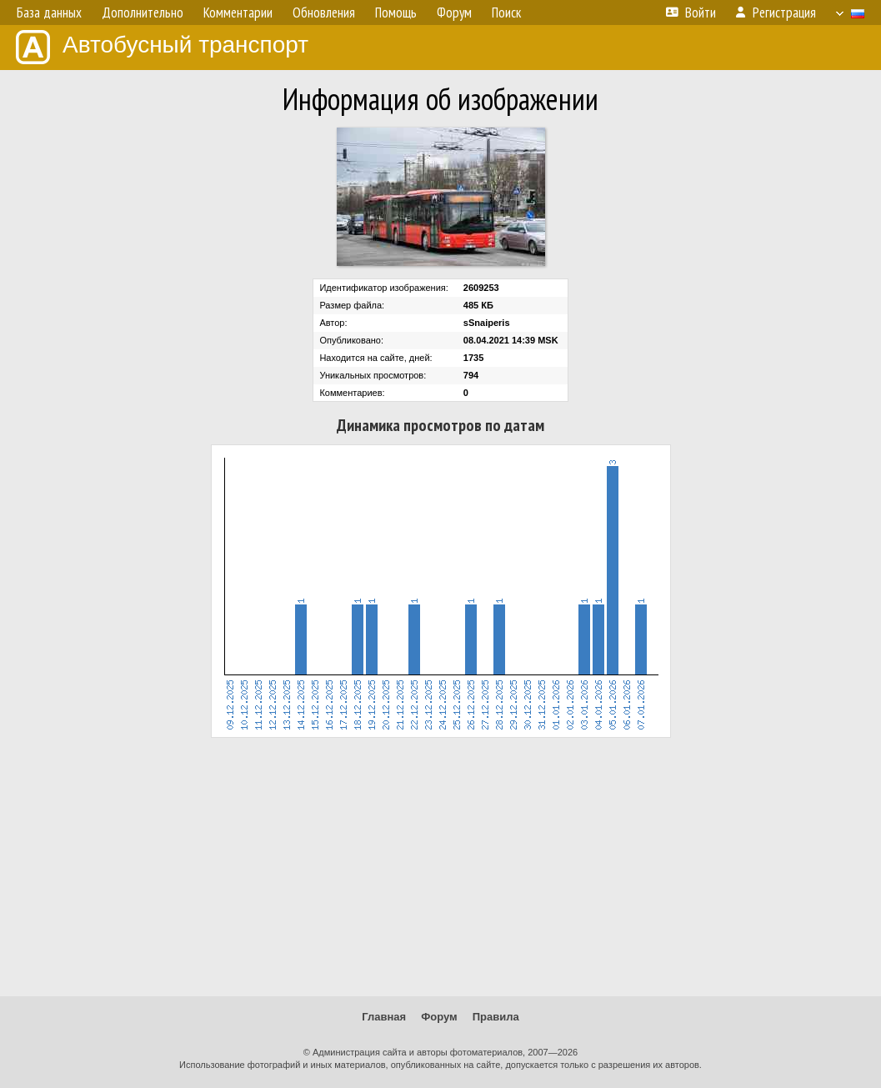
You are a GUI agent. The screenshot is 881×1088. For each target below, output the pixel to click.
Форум (439, 1016)
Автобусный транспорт (162, 47)
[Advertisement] (440, 867)
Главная (384, 1016)
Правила (496, 1016)
